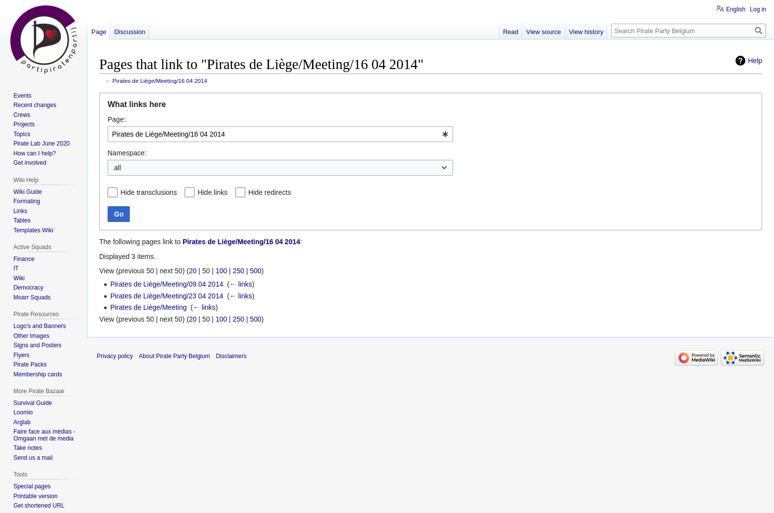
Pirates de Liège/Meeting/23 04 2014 (166, 296)
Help (755, 61)
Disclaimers (231, 356)
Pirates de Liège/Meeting (148, 307)
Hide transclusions (148, 192)
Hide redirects (269, 192)
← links (241, 284)
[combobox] (280, 134)
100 (221, 271)
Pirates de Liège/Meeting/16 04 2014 (160, 80)
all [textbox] (117, 168)
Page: (117, 119)
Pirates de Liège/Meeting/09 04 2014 (166, 284)
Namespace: (127, 153)
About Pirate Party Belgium (174, 356)
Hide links (212, 192)
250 (238, 271)
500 (255, 271)
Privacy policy (115, 356)
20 (193, 271)
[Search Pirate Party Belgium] (688, 30)
